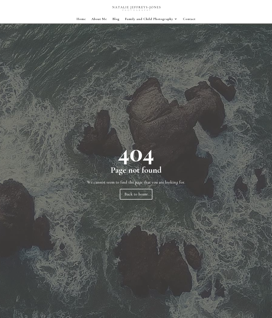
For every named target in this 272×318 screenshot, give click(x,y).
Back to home (136, 194)
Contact (189, 19)
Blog (115, 19)
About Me (99, 19)
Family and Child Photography (149, 19)
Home (81, 19)
